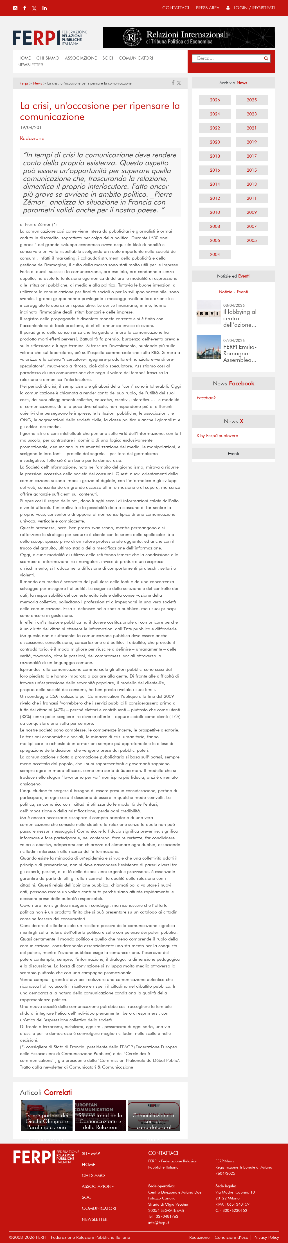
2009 (252, 212)
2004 (215, 254)
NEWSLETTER (30, 64)
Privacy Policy (266, 1237)
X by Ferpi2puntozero (217, 435)
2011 (252, 198)
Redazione (199, 1237)
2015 (252, 170)
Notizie (225, 291)
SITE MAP (91, 1153)
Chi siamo (47, 58)
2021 (252, 128)
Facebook (206, 397)
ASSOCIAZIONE (81, 58)
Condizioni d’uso (231, 1237)
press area (207, 7)
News (37, 83)
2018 (215, 156)
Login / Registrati (250, 7)
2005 (252, 240)
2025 (252, 100)
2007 (252, 226)
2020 (215, 142)
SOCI (107, 58)
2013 (252, 184)
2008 (215, 226)
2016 (215, 170)
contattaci (175, 7)
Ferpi (24, 83)
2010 (215, 212)
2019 (252, 142)
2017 (252, 156)
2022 (215, 128)
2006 (215, 240)
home (24, 58)
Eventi (242, 291)
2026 (215, 100)
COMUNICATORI (136, 58)
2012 (215, 198)
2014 (215, 184)
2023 (252, 114)
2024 (215, 114)
